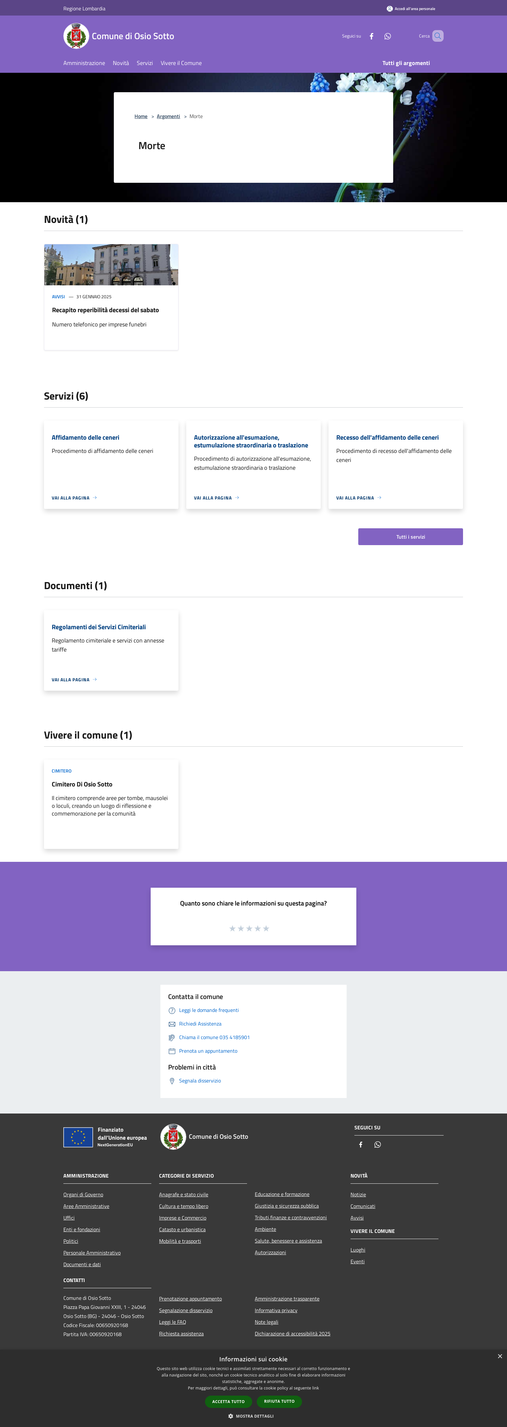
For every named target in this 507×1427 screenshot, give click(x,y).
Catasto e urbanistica (182, 1229)
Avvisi (58, 296)
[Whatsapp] (378, 35)
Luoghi (358, 1250)
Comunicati (363, 1206)
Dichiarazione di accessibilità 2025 (292, 1333)
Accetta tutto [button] (228, 1401)
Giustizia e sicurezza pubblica (287, 1206)
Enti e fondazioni (81, 1229)
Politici (70, 1241)
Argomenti (168, 116)
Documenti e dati (82, 1264)
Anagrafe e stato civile (183, 1194)
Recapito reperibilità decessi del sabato (105, 310)
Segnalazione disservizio (185, 1310)
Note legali (266, 1322)
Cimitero (61, 770)
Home (141, 116)
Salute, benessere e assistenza (288, 1241)
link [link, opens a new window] (315, 1388)
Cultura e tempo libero (183, 1206)
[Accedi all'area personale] (411, 8)
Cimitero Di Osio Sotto (82, 784)
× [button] (499, 1356)
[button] (253, 1416)
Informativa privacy (276, 1310)
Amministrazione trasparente (287, 1298)
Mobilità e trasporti (180, 1241)
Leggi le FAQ (172, 1322)
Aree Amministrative (86, 1206)
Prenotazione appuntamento (190, 1298)
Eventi (358, 1261)
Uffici (69, 1218)
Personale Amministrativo (92, 1253)
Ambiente (265, 1229)
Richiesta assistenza (181, 1333)
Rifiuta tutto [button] (279, 1401)
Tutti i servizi (410, 537)
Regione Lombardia (84, 8)
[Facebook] (362, 35)
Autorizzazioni (270, 1252)
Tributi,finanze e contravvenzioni (291, 1217)
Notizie (358, 1194)
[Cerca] (436, 36)
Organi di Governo (83, 1194)
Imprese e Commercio (182, 1218)
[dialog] (253, 1388)
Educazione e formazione (282, 1194)
